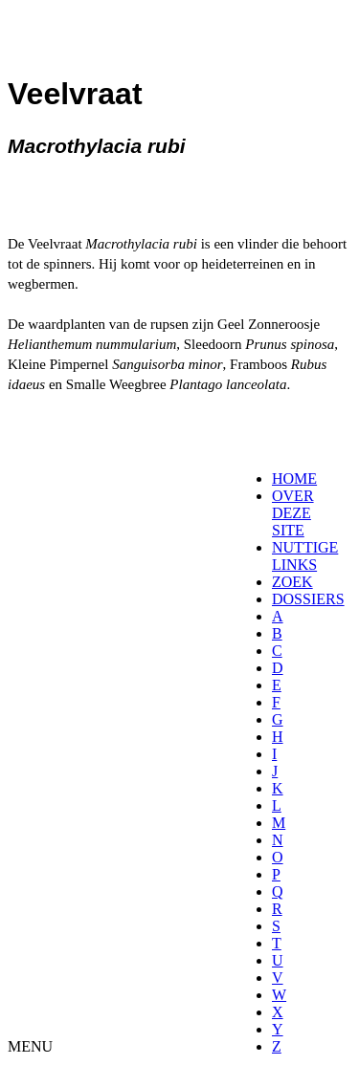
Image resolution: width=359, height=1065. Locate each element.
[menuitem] (278, 479)
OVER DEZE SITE (293, 513)
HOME (294, 478)
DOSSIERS (308, 599)
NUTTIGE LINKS (305, 556)
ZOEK (292, 582)
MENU (30, 1046)
